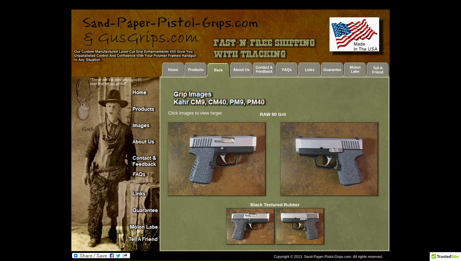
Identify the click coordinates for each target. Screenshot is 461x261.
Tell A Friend (378, 70)
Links (310, 70)
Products (195, 70)
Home (173, 70)
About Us (241, 70)
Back (218, 70)
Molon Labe (355, 69)
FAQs (287, 70)
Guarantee (332, 70)
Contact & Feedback (263, 69)
